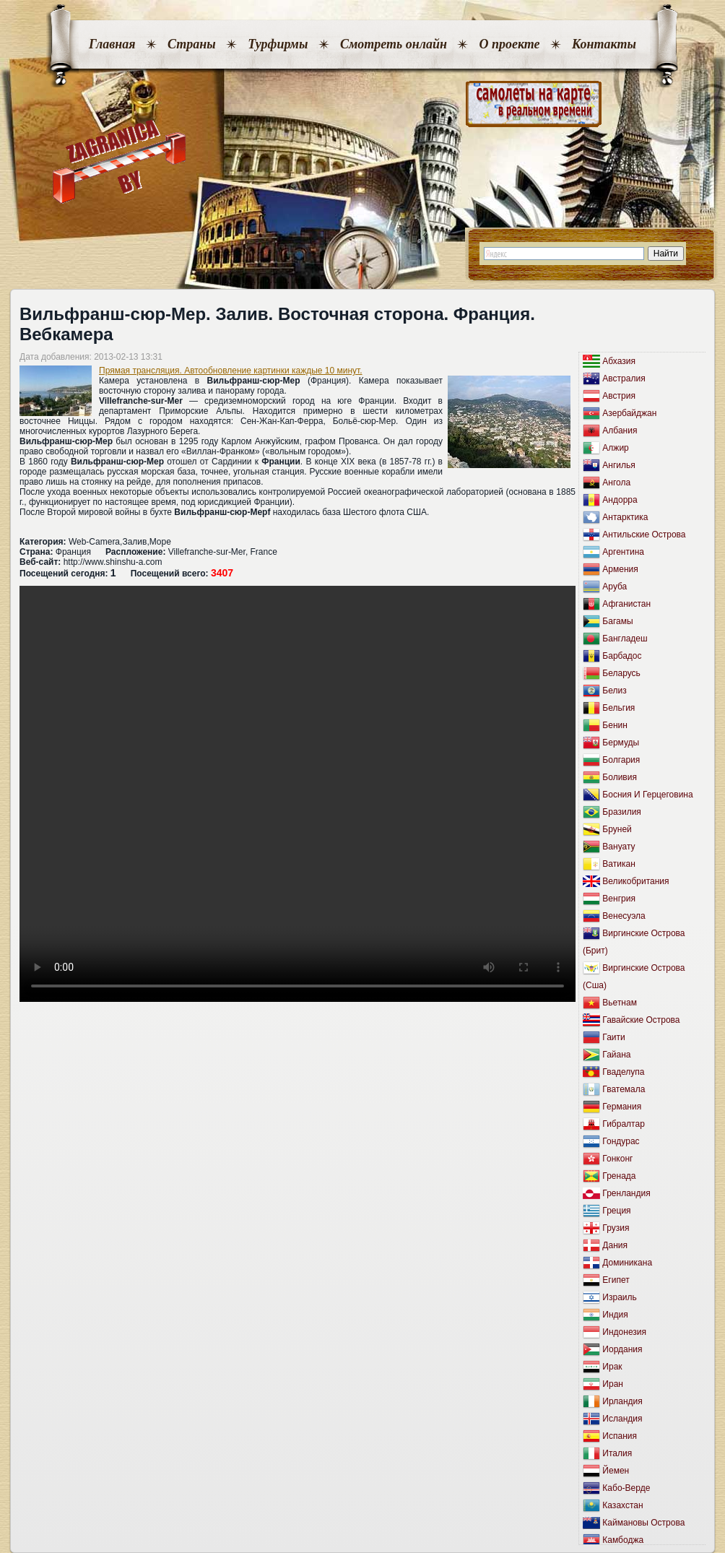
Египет (615, 1280)
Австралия (623, 378)
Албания (619, 430)
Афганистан (626, 604)
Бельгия (618, 708)
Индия (615, 1315)
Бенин (615, 725)
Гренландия (626, 1193)
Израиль (619, 1297)
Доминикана (627, 1263)
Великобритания (635, 881)
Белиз (614, 690)
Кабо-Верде (626, 1488)
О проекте (509, 44)
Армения (620, 569)
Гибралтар (623, 1124)
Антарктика (625, 517)
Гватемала (623, 1089)
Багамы (617, 621)
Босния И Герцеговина (647, 795)
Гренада (618, 1176)
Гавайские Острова (641, 1020)
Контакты (604, 44)
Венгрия (618, 899)
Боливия (619, 777)
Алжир (615, 448)
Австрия (618, 396)
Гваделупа (623, 1072)
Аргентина (623, 552)
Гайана (616, 1055)
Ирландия (622, 1401)
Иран (612, 1384)
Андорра (619, 500)
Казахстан (622, 1505)
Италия (617, 1453)
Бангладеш (624, 638)
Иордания (622, 1349)
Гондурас (620, 1141)
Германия (621, 1107)
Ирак (612, 1367)
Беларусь (621, 673)
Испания (619, 1436)
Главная (112, 44)
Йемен (615, 1471)
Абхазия (618, 361)
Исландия (622, 1419)
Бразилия (621, 812)
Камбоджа (622, 1540)
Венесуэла (623, 916)
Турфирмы (278, 44)
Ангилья (618, 465)
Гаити (613, 1037)
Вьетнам (619, 1003)
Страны (192, 44)
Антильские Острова (643, 534)
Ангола (616, 482)
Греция (616, 1211)
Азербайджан (629, 413)
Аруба (614, 586)
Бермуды (620, 742)
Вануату (618, 847)
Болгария (621, 760)
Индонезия (624, 1332)
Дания (615, 1245)
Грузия (615, 1228)
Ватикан (618, 864)
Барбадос (621, 656)
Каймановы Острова (643, 1523)
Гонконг (617, 1159)
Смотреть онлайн (393, 44)
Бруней (616, 829)
